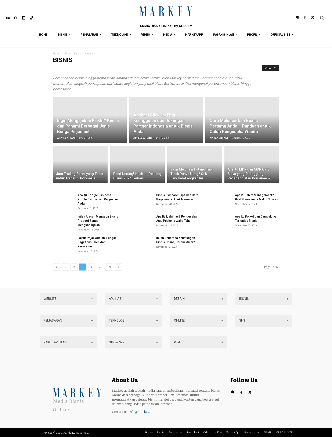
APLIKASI (115, 299)
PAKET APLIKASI (55, 342)
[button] (322, 17)
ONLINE (179, 320)
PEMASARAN (53, 320)
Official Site (117, 342)
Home (56, 53)
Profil (177, 342)
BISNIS (244, 299)
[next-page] (118, 267)
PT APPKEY (46, 432)
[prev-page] (56, 267)
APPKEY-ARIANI (66, 137)
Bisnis (77, 53)
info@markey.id (140, 412)
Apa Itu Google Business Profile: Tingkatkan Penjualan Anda (97, 199)
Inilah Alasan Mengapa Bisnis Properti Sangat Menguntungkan (97, 221)
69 (109, 267)
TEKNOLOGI (117, 320)
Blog (67, 53)
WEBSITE (50, 299)
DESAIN (179, 299)
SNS (242, 320)
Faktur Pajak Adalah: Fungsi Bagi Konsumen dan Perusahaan (96, 242)
